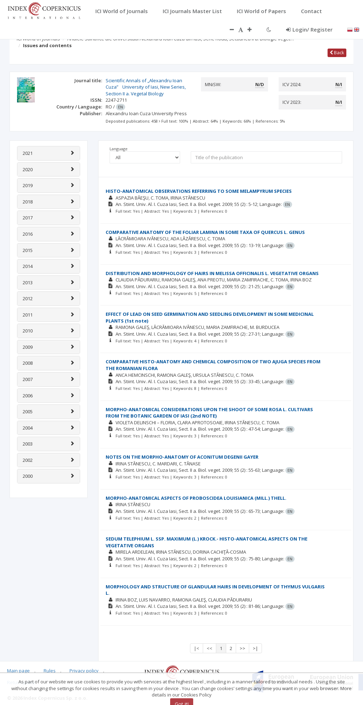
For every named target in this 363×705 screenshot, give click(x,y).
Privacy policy (84, 670)
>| (255, 648)
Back (337, 52)
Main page (18, 670)
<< (209, 648)
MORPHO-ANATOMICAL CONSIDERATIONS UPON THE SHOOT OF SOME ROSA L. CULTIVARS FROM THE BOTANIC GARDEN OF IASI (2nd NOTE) (209, 412)
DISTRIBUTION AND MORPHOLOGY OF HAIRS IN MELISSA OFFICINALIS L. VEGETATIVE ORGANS (212, 273)
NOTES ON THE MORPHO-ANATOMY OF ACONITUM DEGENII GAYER (182, 457)
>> (242, 648)
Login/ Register (309, 29)
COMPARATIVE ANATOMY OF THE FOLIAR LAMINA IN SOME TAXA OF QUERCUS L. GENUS (205, 232)
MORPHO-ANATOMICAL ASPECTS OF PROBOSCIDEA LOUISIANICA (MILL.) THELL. (196, 498)
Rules (50, 670)
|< (196, 648)
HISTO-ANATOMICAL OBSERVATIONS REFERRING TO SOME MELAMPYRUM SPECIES (199, 191)
